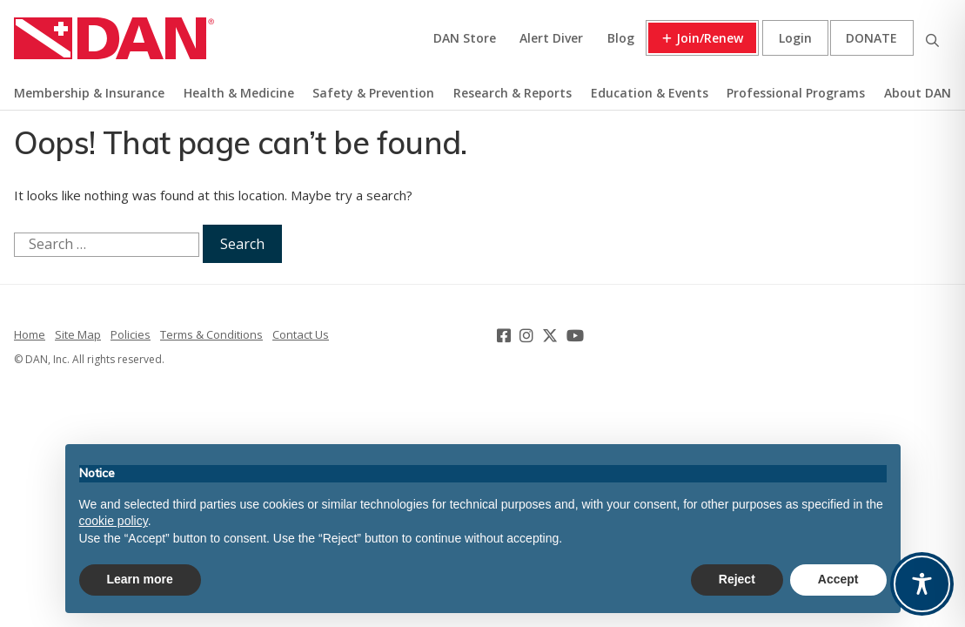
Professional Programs (796, 92)
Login (795, 38)
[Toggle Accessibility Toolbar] (922, 584)
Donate (871, 38)
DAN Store (464, 38)
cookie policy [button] (113, 521)
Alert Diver (551, 38)
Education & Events (649, 92)
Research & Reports (512, 92)
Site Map (78, 334)
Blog (620, 38)
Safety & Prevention (373, 92)
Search (932, 38)
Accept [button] (838, 579)
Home (29, 334)
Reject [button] (737, 579)
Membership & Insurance (89, 92)
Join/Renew (709, 38)
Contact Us (300, 334)
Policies (131, 334)
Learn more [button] (140, 579)
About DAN (917, 92)
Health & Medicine (239, 92)
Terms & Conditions (211, 334)
